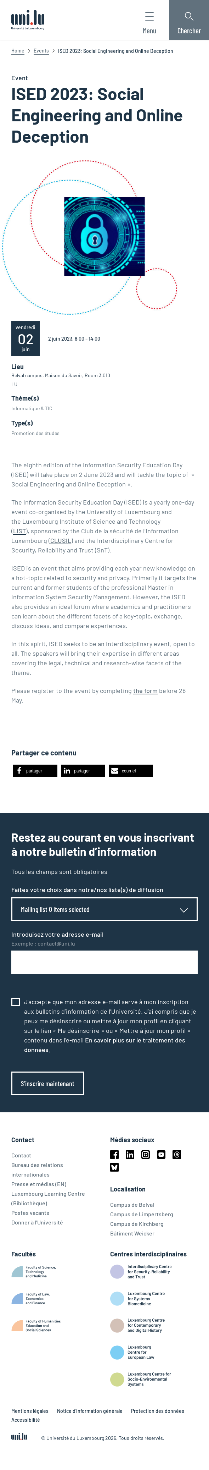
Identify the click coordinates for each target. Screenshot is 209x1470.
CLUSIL (60, 540)
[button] (35, 771)
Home (17, 51)
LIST (19, 531)
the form (145, 690)
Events (41, 51)
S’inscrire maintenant (47, 1083)
